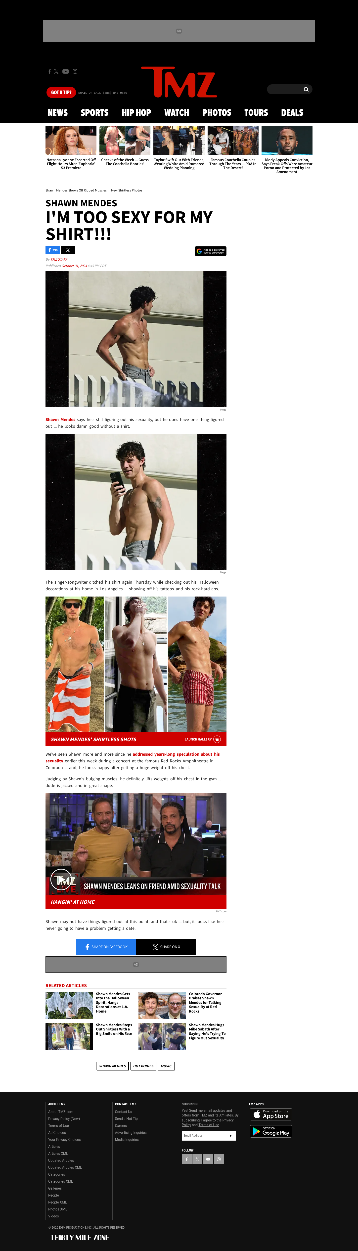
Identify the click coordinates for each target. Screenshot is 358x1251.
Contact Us (123, 1112)
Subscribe (231, 1136)
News (57, 113)
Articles (54, 1147)
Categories (56, 1174)
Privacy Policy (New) (64, 1119)
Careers (121, 1126)
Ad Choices (57, 1133)
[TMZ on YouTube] (208, 1159)
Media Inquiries (127, 1140)
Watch (176, 113)
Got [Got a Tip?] (61, 93)
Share (106, 947)
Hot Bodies (143, 1066)
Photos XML (57, 1209)
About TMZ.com (60, 1112)
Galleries (55, 1188)
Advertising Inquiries (131, 1133)
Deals (292, 113)
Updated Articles (61, 1160)
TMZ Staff (58, 259)
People (53, 1195)
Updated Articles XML (65, 1167)
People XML (57, 1202)
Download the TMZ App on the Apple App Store (271, 1114)
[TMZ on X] (57, 71)
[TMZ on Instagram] (75, 71)
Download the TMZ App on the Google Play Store (271, 1131)
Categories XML (60, 1181)
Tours (256, 113)
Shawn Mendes (112, 1066)
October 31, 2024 (74, 265)
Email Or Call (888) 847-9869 (102, 93)
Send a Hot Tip (126, 1119)
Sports (94, 113)
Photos (216, 113)
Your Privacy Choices (64, 1140)
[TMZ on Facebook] (49, 71)
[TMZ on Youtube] (65, 71)
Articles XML (58, 1154)
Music (166, 1066)
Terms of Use (58, 1126)
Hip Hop (136, 113)
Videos (53, 1216)
